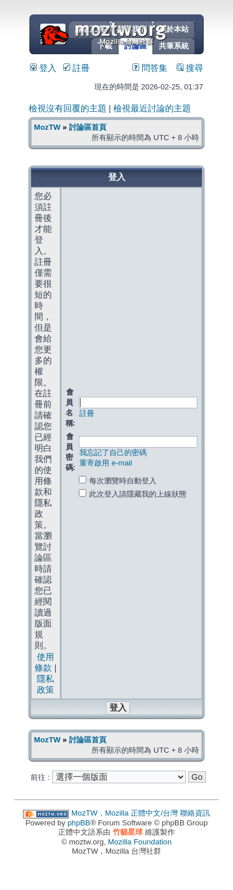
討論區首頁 (87, 127)
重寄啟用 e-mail (105, 463)
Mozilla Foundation (140, 842)
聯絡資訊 (195, 813)
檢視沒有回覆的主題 (67, 108)
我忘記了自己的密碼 (113, 452)
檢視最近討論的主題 (152, 108)
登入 (43, 68)
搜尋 (190, 68)
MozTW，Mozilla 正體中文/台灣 (124, 813)
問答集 (149, 68)
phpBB (78, 822)
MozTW (131, 33)
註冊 (76, 68)
